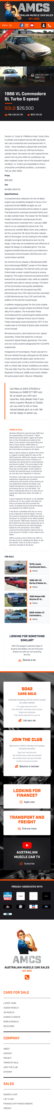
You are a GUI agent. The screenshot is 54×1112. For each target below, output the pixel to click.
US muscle (8, 1012)
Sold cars (8, 1026)
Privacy (7, 1058)
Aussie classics (11, 1017)
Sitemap (7, 1072)
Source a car (10, 1095)
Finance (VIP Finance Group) (18, 1104)
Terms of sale (10, 1063)
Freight (7, 1108)
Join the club (10, 1067)
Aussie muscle (11, 1008)
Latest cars (9, 1003)
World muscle (11, 1022)
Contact (7, 1054)
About (6, 1049)
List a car (8, 1099)
